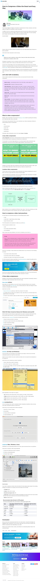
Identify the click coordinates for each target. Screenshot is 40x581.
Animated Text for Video (5, 567)
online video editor (14, 285)
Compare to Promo (15, 570)
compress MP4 (12, 317)
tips (6, 530)
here (24, 222)
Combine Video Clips (15, 569)
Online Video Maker (4, 568)
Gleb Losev (8, 23)
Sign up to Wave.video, (8, 290)
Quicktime (5, 351)
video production (13, 530)
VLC (3, 402)
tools (9, 530)
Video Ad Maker (4, 566)
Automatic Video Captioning (6, 570)
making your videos (22, 117)
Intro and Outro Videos (16, 567)
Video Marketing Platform (5, 569)
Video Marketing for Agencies (6, 572)
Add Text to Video (15, 566)
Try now (7, 268)
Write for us (23, 569)
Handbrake (5, 444)
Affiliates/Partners (24, 568)
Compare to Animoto (15, 573)
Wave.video (6, 67)
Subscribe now (18, 537)
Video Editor (23, 566)
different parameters (23, 259)
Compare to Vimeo (15, 571)
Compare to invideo (15, 572)
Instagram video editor (5, 571)
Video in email (15, 568)
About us (23, 567)
